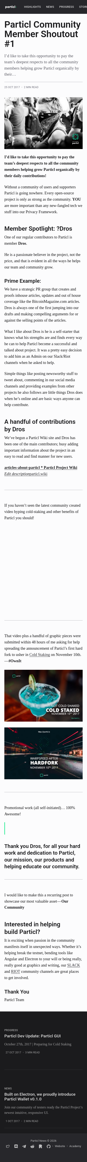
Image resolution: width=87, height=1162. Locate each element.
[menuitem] (33, 7)
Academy (75, 1146)
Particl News (38, 1140)
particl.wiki (38, 474)
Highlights (32, 6)
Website (60, 1146)
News (50, 6)
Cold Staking (39, 654)
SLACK (73, 965)
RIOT (15, 971)
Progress (66, 6)
